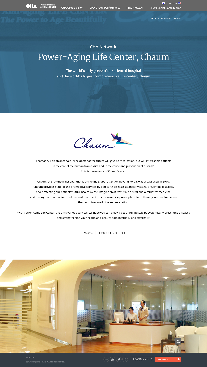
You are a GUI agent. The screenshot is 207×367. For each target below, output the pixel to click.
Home (154, 18)
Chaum (177, 18)
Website (88, 232)
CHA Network (166, 18)
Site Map (30, 357)
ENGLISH (175, 3)
